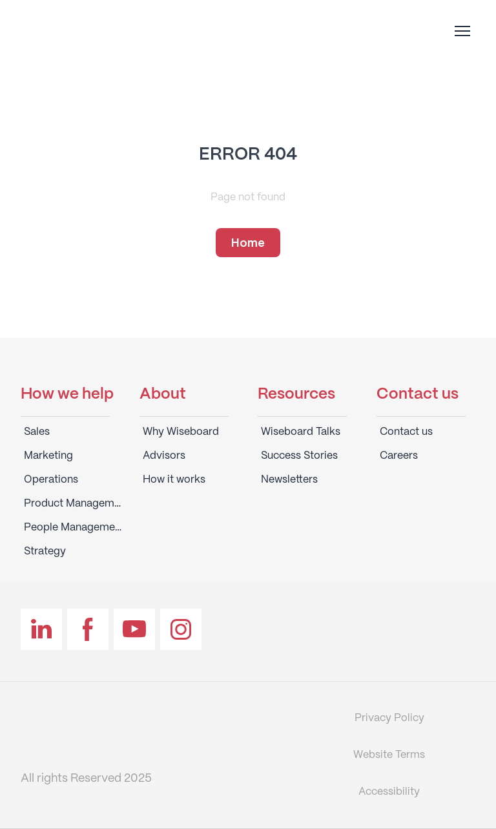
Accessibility (389, 792)
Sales (37, 432)
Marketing (48, 456)
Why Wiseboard (181, 432)
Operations (51, 480)
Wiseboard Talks (300, 432)
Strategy (45, 551)
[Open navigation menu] (462, 31)
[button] (248, 243)
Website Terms (389, 755)
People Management (73, 527)
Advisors (164, 456)
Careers (399, 456)
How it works (174, 480)
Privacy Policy (389, 718)
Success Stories (299, 456)
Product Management (73, 504)
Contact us (406, 432)
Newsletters (289, 480)
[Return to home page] (103, 30)
